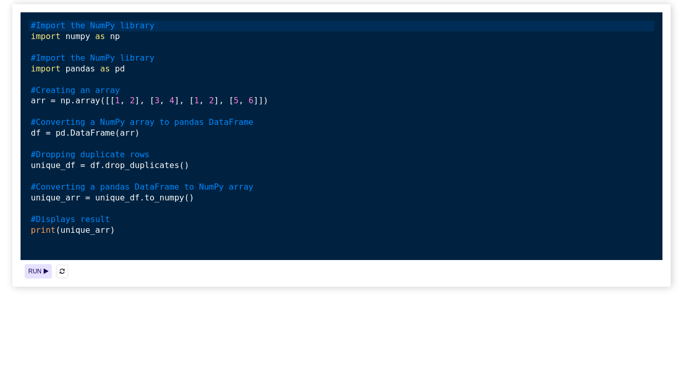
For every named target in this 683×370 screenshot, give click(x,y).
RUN (38, 271)
